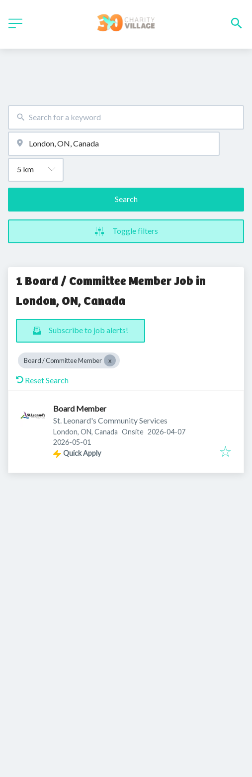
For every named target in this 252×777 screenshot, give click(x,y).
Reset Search (42, 380)
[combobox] (126, 117)
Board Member (79, 408)
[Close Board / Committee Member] (110, 360)
